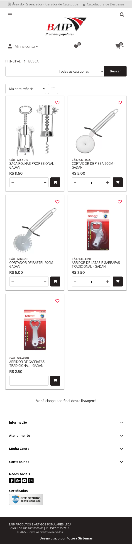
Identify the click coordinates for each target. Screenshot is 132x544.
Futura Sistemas (79, 538)
